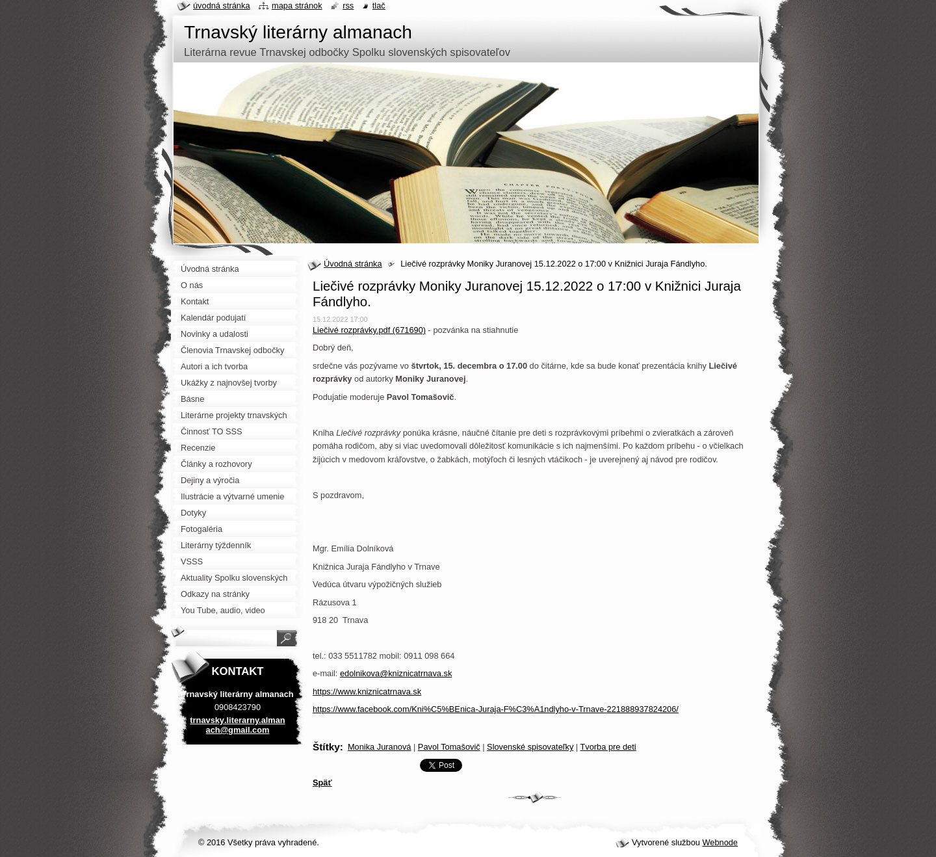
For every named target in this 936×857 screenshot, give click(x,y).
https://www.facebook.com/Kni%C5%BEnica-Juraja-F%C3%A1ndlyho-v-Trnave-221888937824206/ (496, 709)
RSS (348, 5)
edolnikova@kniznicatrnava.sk (396, 673)
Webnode (720, 842)
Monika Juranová (379, 747)
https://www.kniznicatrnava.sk (367, 691)
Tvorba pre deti (608, 747)
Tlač (378, 5)
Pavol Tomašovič (449, 747)
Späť (322, 782)
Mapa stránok (297, 5)
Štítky (326, 746)
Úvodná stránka (353, 264)
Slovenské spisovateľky (530, 747)
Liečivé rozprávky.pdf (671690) (369, 330)
